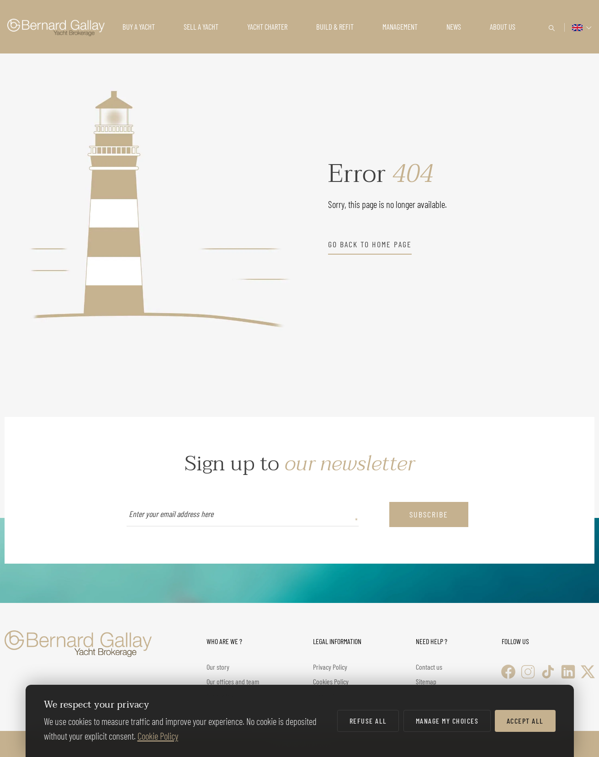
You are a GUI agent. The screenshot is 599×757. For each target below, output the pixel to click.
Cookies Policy (331, 681)
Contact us (429, 666)
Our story (218, 666)
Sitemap (426, 681)
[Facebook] (508, 672)
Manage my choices (447, 720)
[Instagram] (528, 672)
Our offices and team (233, 681)
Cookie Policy (158, 735)
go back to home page (370, 244)
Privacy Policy (330, 666)
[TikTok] (548, 672)
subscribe (428, 514)
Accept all (525, 720)
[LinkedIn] (568, 672)
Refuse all (368, 720)
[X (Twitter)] (588, 672)
